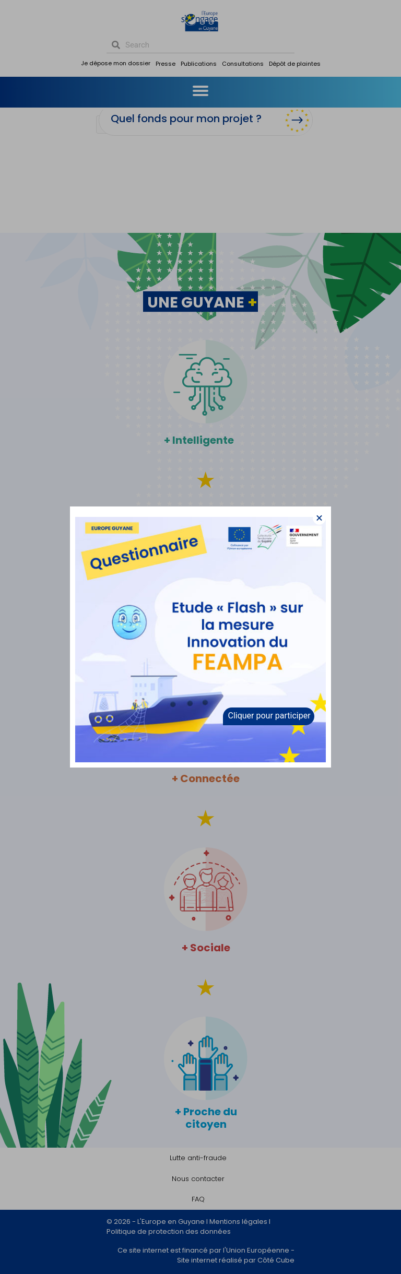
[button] (319, 518)
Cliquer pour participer (269, 716)
